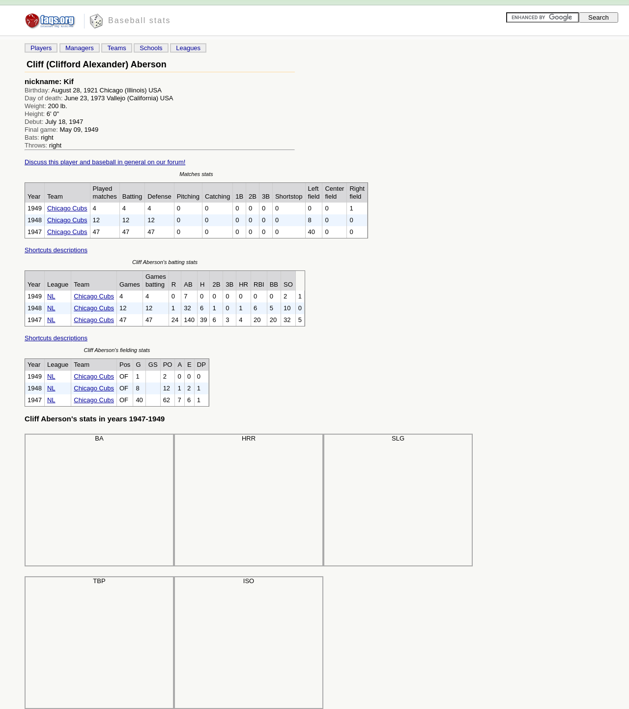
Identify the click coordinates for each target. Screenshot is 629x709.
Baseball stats (139, 20)
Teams (116, 48)
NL (51, 296)
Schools (151, 48)
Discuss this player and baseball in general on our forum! (105, 162)
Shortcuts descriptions (56, 250)
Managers (79, 48)
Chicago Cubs (67, 208)
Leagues (188, 48)
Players (41, 48)
